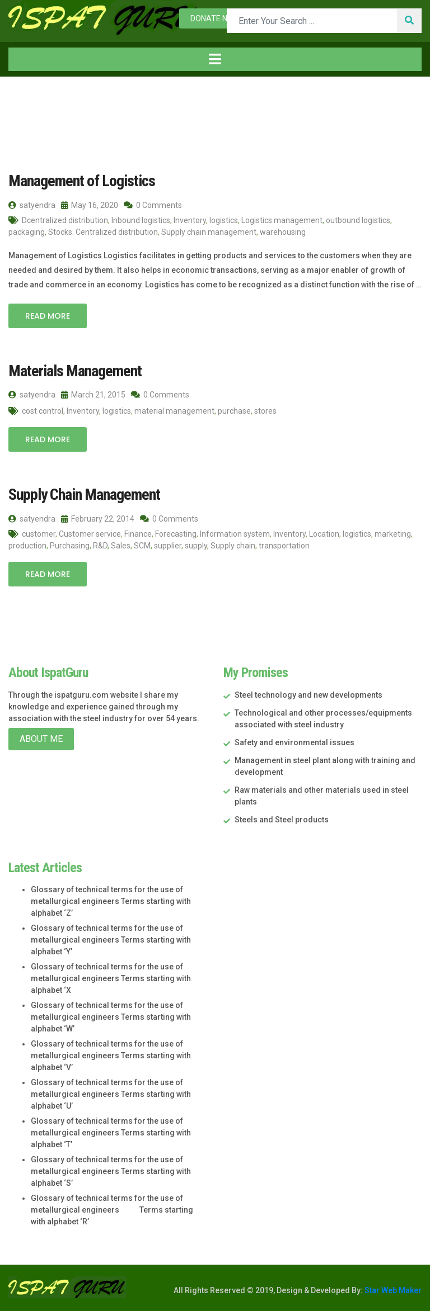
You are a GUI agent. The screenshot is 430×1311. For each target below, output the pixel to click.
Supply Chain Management (84, 494)
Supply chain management (208, 232)
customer (38, 533)
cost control (42, 410)
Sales (120, 545)
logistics (223, 220)
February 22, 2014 (97, 518)
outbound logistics (358, 220)
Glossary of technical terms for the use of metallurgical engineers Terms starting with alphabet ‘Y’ (111, 940)
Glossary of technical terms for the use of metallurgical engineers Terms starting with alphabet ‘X (111, 978)
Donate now (215, 18)
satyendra (31, 205)
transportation (284, 545)
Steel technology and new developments (308, 694)
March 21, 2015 (93, 394)
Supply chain (233, 545)
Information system (235, 533)
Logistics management (281, 220)
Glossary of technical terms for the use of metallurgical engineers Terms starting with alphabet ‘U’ (111, 1094)
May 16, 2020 (89, 205)
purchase (234, 410)
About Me (41, 738)
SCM (142, 545)
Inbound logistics (140, 220)
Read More (47, 315)
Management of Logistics (81, 181)
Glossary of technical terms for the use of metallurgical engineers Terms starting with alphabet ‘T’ (111, 1132)
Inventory (190, 220)
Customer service (90, 533)
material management (174, 410)
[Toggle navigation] (215, 59)
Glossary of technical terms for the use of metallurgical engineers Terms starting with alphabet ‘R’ (112, 1210)
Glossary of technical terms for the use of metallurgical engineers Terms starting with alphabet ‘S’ (111, 1171)
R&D (100, 545)
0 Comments (153, 205)
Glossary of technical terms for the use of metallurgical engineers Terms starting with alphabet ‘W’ (111, 1017)
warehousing (283, 232)
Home (27, 99)
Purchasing (70, 545)
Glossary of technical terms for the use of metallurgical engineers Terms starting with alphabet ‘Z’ (111, 901)
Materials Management (75, 371)
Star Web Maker (392, 1290)
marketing (393, 533)
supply (196, 545)
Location (324, 533)
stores (265, 410)
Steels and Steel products (282, 819)
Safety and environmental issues (294, 742)
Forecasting (176, 533)
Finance (138, 533)
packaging (26, 232)
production (27, 545)
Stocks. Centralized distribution (103, 232)
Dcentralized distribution (65, 220)
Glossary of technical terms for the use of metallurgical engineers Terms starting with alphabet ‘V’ (111, 1055)
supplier (167, 545)
